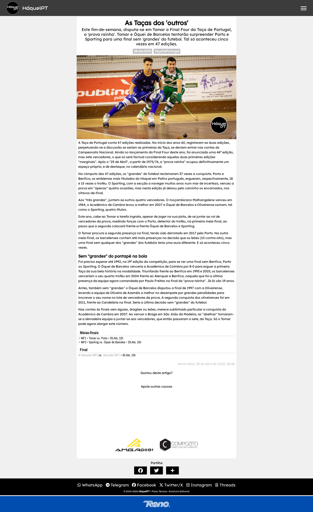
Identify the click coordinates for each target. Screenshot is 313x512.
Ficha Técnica (159, 491)
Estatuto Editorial (179, 491)
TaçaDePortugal (167, 51)
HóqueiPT (144, 491)
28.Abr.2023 (142, 51)
